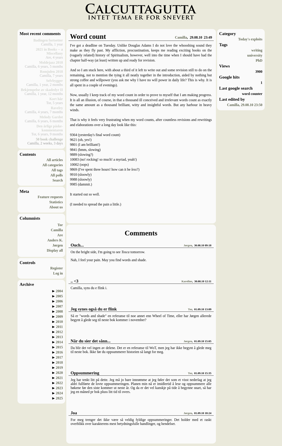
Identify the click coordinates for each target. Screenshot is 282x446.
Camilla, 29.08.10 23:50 (244, 105)
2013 (59, 337)
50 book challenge (49, 139)
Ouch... (77, 245)
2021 (59, 378)
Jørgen (57, 245)
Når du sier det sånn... (91, 341)
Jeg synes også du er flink (94, 309)
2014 (59, 342)
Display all (55, 250)
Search (58, 180)
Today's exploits (250, 39)
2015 (59, 347)
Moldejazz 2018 (51, 62)
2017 (59, 357)
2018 (59, 362)
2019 (59, 367)
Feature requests (50, 197)
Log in (58, 273)
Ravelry (57, 108)
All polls (56, 175)
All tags (57, 170)
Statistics (56, 202)
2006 (59, 301)
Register (56, 268)
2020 (59, 373)
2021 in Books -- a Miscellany (49, 51)
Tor (60, 225)
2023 (59, 388)
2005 (59, 296)
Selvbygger (54, 81)
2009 (59, 316)
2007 (59, 306)
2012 (59, 332)
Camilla (57, 230)
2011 (59, 327)
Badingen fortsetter (48, 40)
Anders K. (55, 240)
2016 (59, 352)
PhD (259, 60)
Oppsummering (85, 373)
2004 (59, 291)
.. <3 (74, 281)
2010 (59, 322)
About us (56, 207)
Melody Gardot (51, 117)
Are (60, 235)
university (254, 55)
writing (256, 50)
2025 (59, 398)
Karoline (187, 281)
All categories (52, 165)
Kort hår (56, 99)
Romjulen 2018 (51, 71)
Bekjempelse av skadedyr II (42, 90)
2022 (59, 383)
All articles (54, 160)
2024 (59, 393)
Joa (74, 412)
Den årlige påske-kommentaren (49, 128)
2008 (59, 311)
